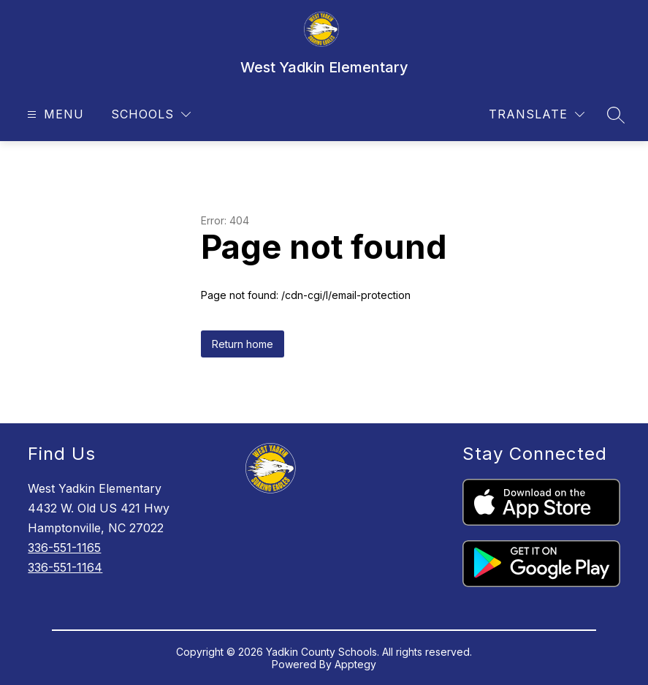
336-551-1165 (64, 547)
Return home (242, 344)
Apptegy (355, 664)
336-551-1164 (65, 567)
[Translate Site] (536, 114)
